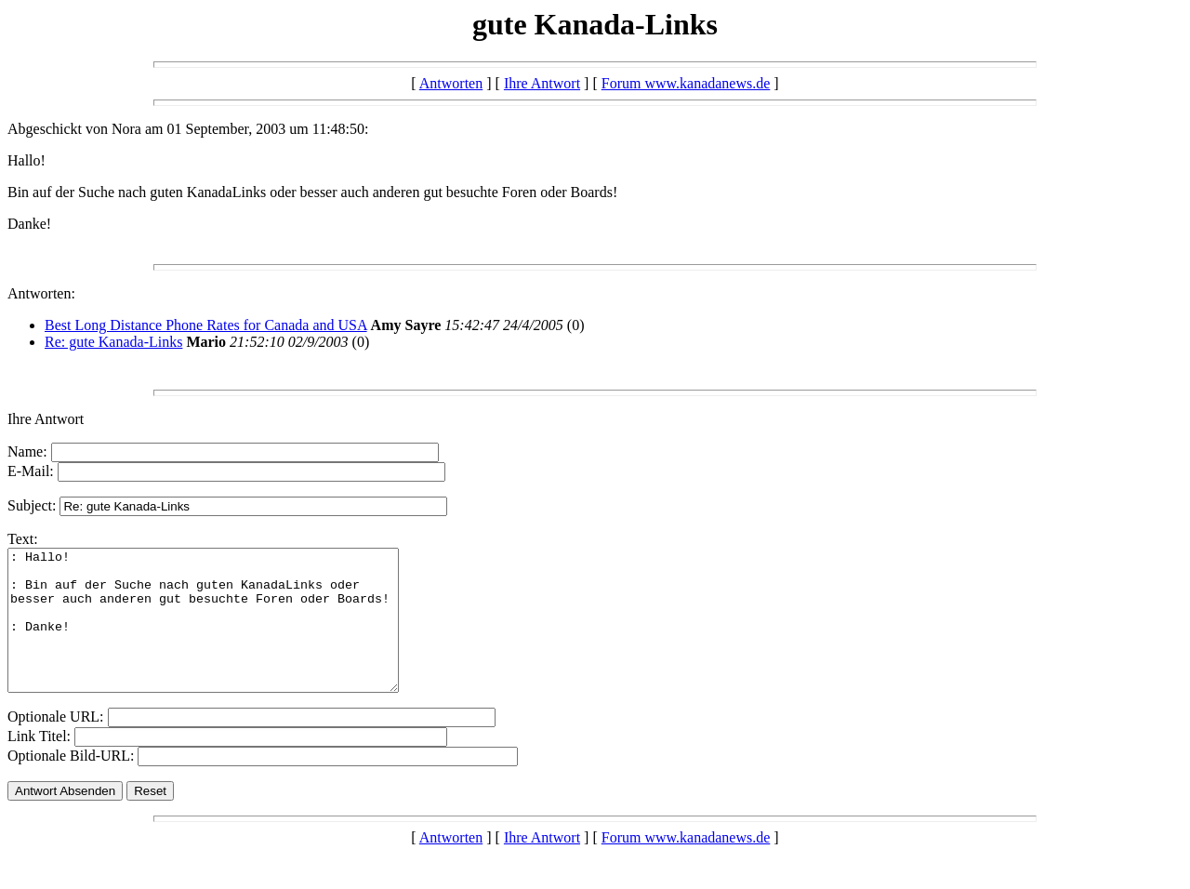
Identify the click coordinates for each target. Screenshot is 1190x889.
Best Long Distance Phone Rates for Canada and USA (206, 325)
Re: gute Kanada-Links (113, 342)
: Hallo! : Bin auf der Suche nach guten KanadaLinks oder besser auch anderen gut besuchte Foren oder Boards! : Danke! (226, 634)
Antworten (451, 83)
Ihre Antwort (542, 83)
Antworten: (41, 293)
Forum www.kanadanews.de (686, 83)
